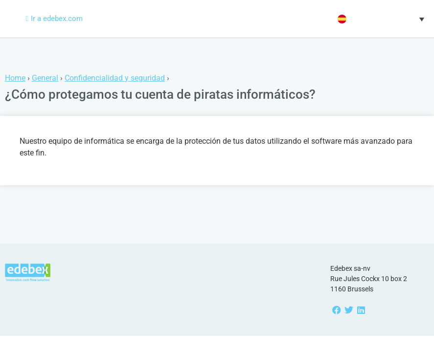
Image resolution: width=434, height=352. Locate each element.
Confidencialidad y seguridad (115, 78)
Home (15, 78)
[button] (379, 19)
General (45, 78)
